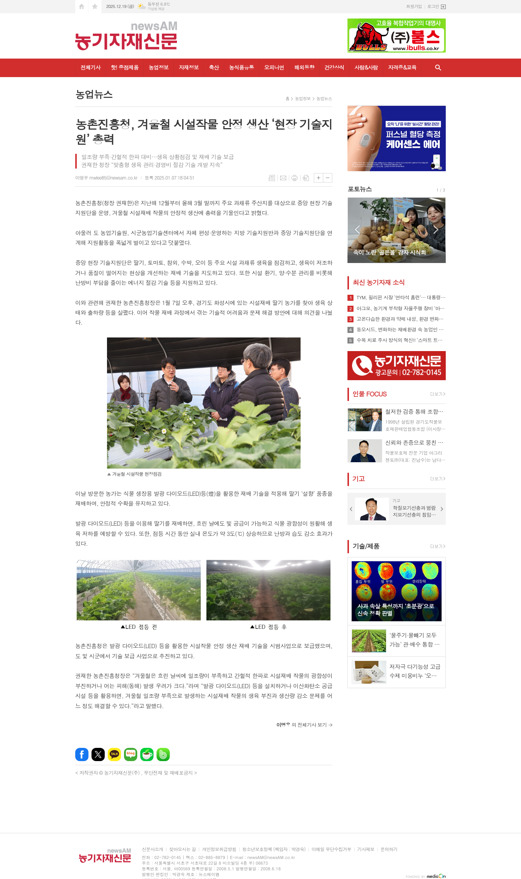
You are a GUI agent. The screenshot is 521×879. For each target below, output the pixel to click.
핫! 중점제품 (124, 67)
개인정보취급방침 (219, 849)
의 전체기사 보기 (301, 724)
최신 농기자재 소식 (379, 282)
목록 (272, 178)
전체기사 (91, 67)
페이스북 (81, 754)
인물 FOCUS (369, 393)
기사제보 (365, 849)
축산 (214, 67)
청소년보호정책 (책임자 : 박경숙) (273, 849)
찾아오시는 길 (182, 849)
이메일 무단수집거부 (331, 849)
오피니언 (274, 67)
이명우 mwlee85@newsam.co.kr (106, 177)
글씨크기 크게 (318, 178)
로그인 (433, 6)
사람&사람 (366, 67)
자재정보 (189, 67)
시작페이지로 (81, 6)
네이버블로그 (130, 754)
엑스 (98, 754)
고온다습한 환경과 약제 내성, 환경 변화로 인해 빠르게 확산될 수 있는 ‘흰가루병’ (401, 319)
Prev (357, 229)
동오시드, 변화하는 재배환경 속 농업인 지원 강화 (401, 329)
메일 (283, 178)
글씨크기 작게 (327, 178)
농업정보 (159, 67)
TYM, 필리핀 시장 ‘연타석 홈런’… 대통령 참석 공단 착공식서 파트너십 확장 (401, 297)
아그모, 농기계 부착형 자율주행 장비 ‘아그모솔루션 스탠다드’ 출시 (401, 308)
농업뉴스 (324, 98)
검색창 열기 (438, 68)
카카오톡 (114, 754)
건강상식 (334, 67)
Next (436, 229)
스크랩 (306, 178)
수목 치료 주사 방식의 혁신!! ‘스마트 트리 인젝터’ (401, 340)
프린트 (294, 178)
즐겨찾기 (94, 6)
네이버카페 (147, 754)
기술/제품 (366, 546)
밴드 (163, 754)
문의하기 (388, 849)
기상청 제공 (155, 8)
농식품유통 (241, 67)
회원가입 (414, 6)
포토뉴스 (359, 188)
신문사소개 (152, 849)
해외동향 (304, 67)
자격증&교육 (402, 67)
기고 (358, 478)
